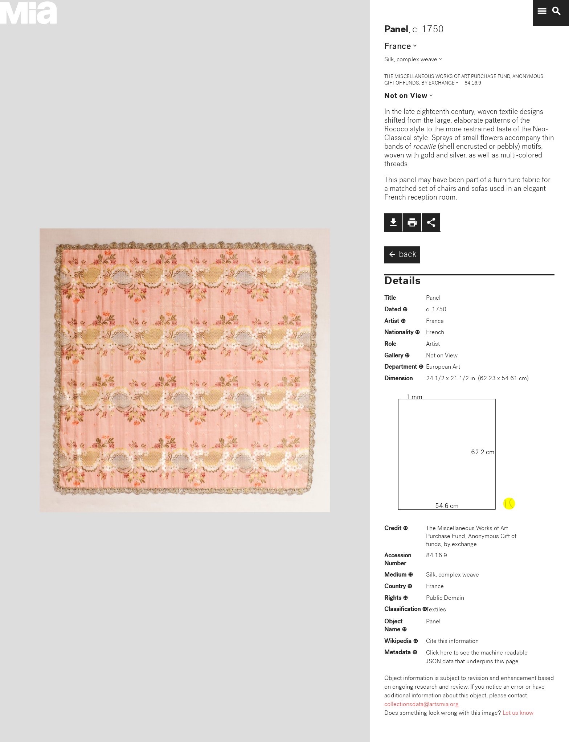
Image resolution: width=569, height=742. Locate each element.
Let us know (518, 713)
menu (541, 11)
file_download (393, 222)
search (556, 11)
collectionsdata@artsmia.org (421, 705)
